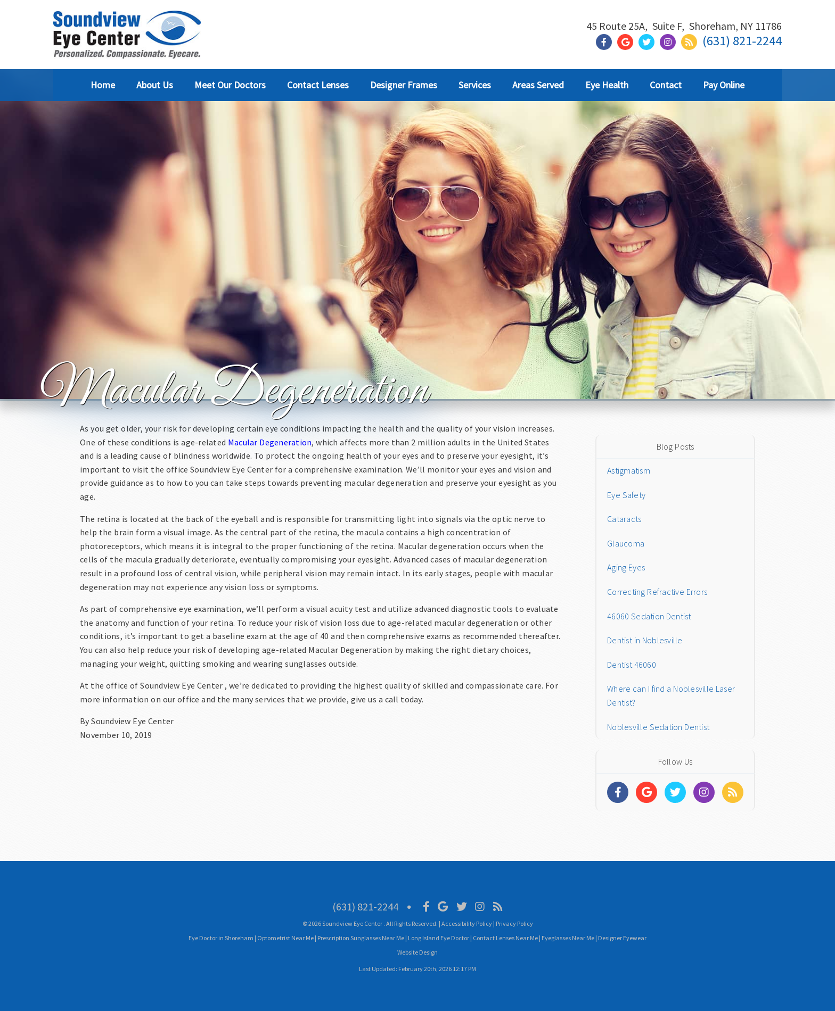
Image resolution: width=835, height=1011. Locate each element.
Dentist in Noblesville (645, 640)
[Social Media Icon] (426, 906)
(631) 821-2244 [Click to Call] (742, 40)
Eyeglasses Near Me (568, 938)
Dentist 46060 (631, 664)
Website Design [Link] (417, 952)
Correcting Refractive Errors (657, 591)
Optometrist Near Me (285, 938)
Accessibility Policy (466, 923)
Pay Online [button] (723, 85)
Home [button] (103, 85)
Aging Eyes (626, 567)
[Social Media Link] (606, 42)
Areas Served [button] (538, 85)
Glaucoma (625, 543)
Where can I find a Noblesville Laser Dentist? (671, 695)
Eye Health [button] (606, 85)
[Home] (127, 44)
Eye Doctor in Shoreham (221, 938)
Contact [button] (666, 85)
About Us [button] (154, 85)
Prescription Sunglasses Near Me (360, 938)
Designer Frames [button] (403, 85)
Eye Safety (626, 495)
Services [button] (475, 85)
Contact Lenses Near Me (505, 938)
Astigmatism (628, 470)
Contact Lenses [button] (318, 85)
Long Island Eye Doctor (438, 938)
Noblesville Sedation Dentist (658, 727)
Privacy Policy (514, 923)
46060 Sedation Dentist (649, 616)
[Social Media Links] (617, 792)
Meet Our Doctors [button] (230, 85)
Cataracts (624, 518)
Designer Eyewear (622, 938)
